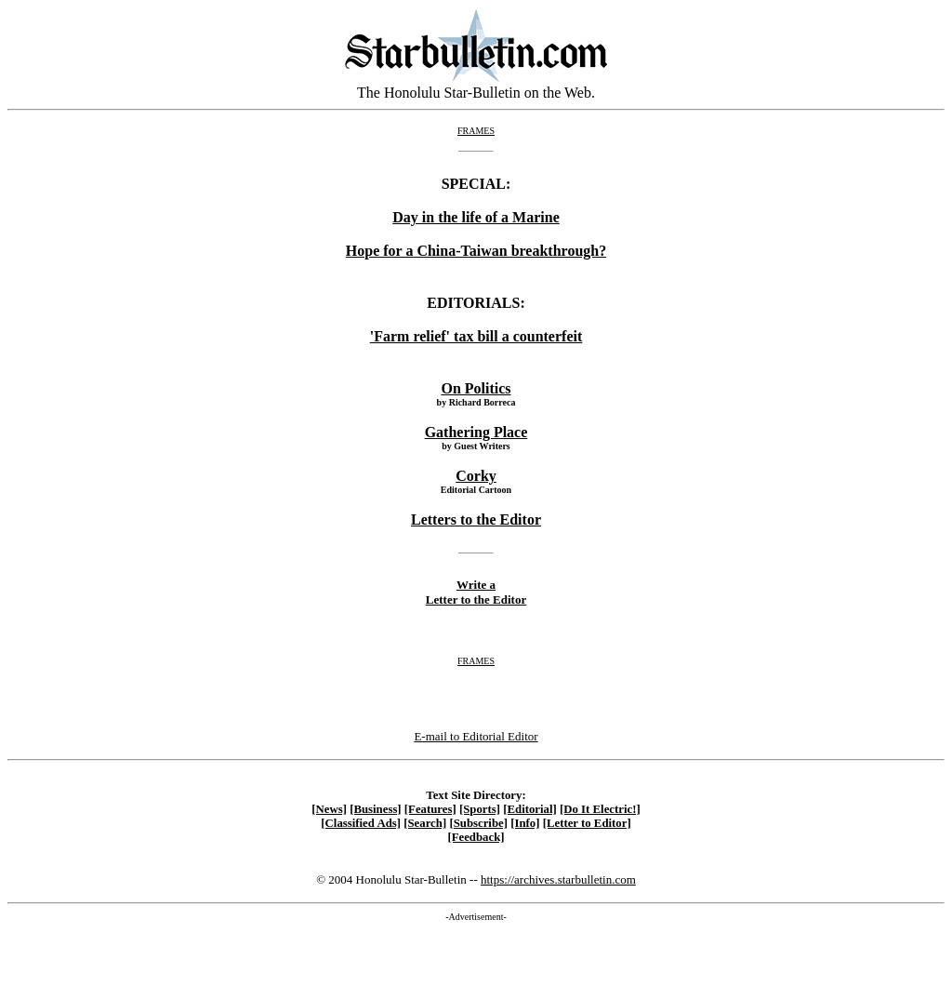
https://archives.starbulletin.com (558, 879)
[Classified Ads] (361, 823)
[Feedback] (475, 837)
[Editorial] (530, 809)
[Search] (424, 823)
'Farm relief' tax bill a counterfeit (476, 336)
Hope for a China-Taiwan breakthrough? (476, 251)
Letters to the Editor (476, 519)
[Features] (430, 809)
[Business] (375, 809)
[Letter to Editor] (587, 823)
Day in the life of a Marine (476, 217)
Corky (476, 476)
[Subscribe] (478, 823)
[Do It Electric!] (600, 809)
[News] (329, 809)
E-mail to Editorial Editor (475, 736)
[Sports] (479, 809)
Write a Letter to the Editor (476, 592)
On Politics (475, 388)
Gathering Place (476, 432)
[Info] (524, 823)
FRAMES (476, 131)
